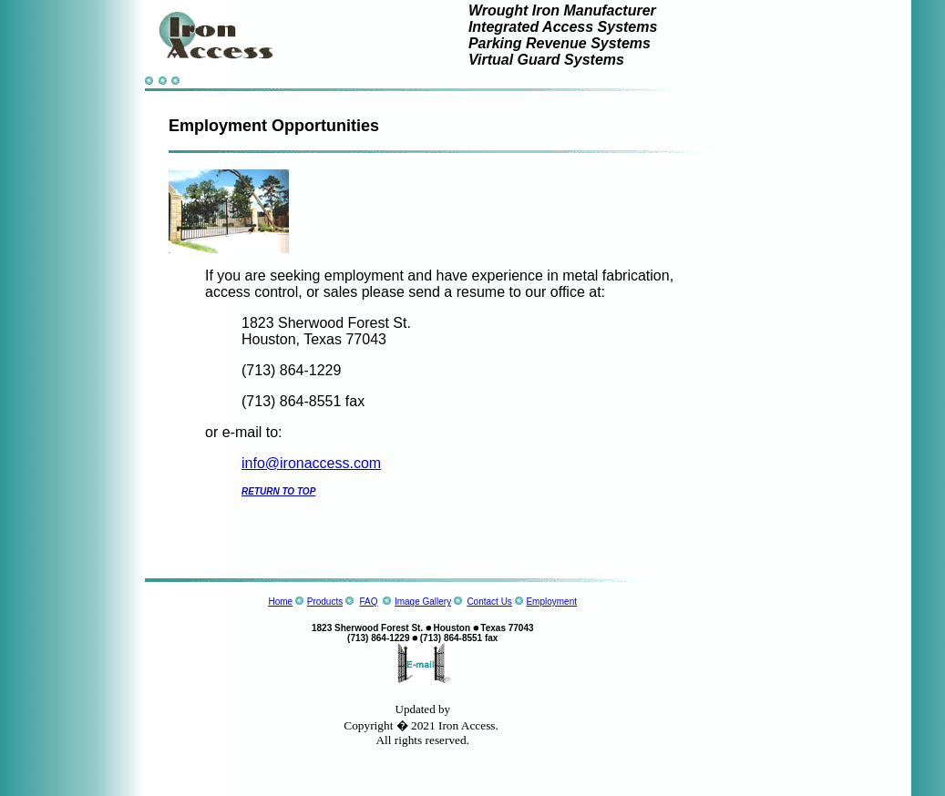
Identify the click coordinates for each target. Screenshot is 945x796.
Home (280, 602)
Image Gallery (423, 602)
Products (325, 602)
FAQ (369, 602)
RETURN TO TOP (278, 491)
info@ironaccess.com (311, 463)
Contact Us (489, 602)
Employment (551, 602)
